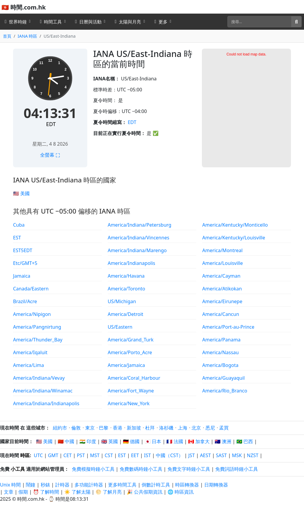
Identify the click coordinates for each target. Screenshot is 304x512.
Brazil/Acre (25, 301)
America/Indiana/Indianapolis (46, 403)
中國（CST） (169, 455)
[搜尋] (259, 21)
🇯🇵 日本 (153, 441)
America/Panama (221, 339)
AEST (205, 455)
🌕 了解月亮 (109, 492)
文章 (8, 492)
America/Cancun (220, 314)
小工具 (18, 469)
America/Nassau (220, 352)
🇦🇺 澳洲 (223, 441)
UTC (38, 455)
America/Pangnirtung (37, 327)
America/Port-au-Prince (228, 327)
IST (147, 455)
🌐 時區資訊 (180, 492)
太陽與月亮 (128, 22)
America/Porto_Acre (130, 352)
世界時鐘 (16, 22)
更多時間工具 (123, 484)
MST (94, 455)
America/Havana (126, 276)
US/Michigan (122, 301)
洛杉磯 (166, 427)
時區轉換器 (187, 484)
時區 (25, 455)
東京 (90, 427)
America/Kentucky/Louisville (233, 237)
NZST (253, 455)
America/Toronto (126, 288)
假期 (23, 492)
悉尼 (210, 427)
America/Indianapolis (131, 263)
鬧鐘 (30, 484)
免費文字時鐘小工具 (188, 469)
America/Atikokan (222, 288)
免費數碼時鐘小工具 (141, 469)
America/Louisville (222, 263)
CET (68, 455)
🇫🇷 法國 (175, 441)
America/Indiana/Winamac (42, 390)
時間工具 (51, 22)
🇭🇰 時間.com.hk (23, 7)
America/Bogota (220, 365)
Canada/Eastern (31, 288)
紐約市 (60, 427)
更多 (160, 22)
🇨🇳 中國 (66, 441)
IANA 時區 (27, 36)
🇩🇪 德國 (131, 441)
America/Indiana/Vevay (39, 378)
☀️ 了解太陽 (77, 492)
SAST (221, 455)
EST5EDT (22, 250)
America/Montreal (222, 250)
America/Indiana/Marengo (137, 250)
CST (108, 455)
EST (17, 237)
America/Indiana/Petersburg (139, 225)
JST (191, 455)
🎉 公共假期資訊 (144, 492)
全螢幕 (50, 155)
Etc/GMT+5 (25, 263)
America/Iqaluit (30, 352)
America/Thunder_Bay (37, 339)
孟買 (224, 427)
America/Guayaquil (223, 378)
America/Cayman (221, 276)
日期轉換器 (216, 484)
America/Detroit (125, 314)
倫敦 (76, 427)
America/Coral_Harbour (134, 378)
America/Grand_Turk (130, 339)
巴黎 (103, 427)
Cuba (19, 225)
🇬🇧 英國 (109, 441)
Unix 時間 (10, 484)
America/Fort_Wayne (131, 390)
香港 (117, 427)
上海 (182, 427)
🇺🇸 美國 (21, 193)
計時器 (62, 484)
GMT (53, 455)
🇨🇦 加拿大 (199, 441)
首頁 (7, 36)
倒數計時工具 (156, 484)
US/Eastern (120, 327)
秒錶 (45, 484)
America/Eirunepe (222, 301)
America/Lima (28, 365)
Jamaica (21, 276)
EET (135, 455)
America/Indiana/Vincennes (138, 237)
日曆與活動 (88, 22)
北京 (196, 427)
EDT (51, 124)
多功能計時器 (89, 484)
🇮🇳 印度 (88, 441)
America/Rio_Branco (224, 390)
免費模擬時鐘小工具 (93, 469)
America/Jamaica (126, 365)
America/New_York (129, 403)
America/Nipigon (32, 314)
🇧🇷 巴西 (244, 441)
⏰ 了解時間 (46, 492)
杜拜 (150, 427)
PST (81, 455)
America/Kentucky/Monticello (235, 225)
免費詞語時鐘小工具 (236, 469)
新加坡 (134, 427)
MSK (237, 455)
